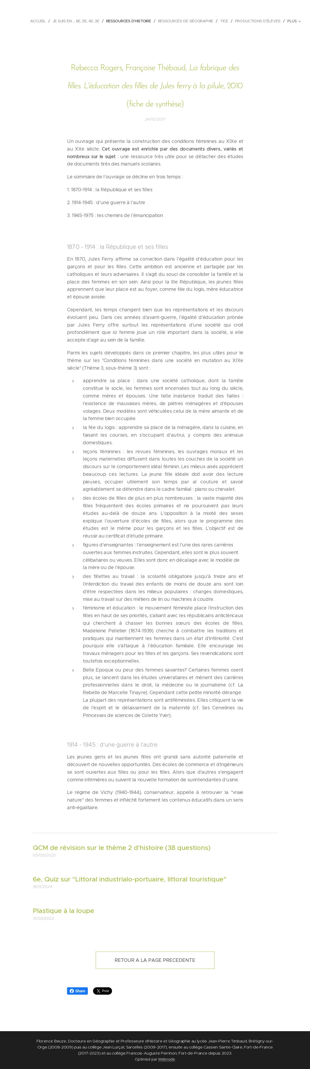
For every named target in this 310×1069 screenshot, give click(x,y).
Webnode (166, 1059)
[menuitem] (39, 21)
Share (77, 991)
